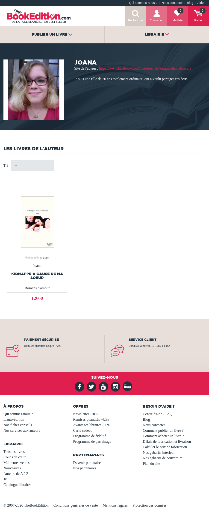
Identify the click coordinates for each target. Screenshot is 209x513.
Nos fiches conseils (17, 425)
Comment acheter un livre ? (163, 436)
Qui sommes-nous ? (143, 3)
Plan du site (151, 463)
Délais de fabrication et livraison (167, 441)
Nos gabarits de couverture (163, 458)
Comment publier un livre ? (163, 430)
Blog (190, 3)
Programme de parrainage (92, 441)
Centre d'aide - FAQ (157, 414)
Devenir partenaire (86, 463)
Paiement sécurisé (41, 339)
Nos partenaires (84, 468)
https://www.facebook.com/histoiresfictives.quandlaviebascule (145, 68)
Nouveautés (12, 468)
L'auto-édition (13, 419)
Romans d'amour (37, 288)
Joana (37, 266)
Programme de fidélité (89, 436)
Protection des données (149, 505)
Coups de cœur (14, 457)
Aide (200, 3)
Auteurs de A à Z (15, 474)
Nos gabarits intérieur (159, 452)
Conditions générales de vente (75, 505)
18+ (6, 479)
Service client (142, 339)
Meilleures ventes (16, 463)
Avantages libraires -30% (91, 425)
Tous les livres (14, 452)
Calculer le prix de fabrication (165, 447)
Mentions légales (115, 505)
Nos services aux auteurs (21, 430)
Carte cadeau (82, 430)
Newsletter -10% (85, 414)
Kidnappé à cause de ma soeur (37, 276)
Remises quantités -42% (91, 419)
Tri (5, 165)
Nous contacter (172, 3)
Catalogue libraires (17, 485)
